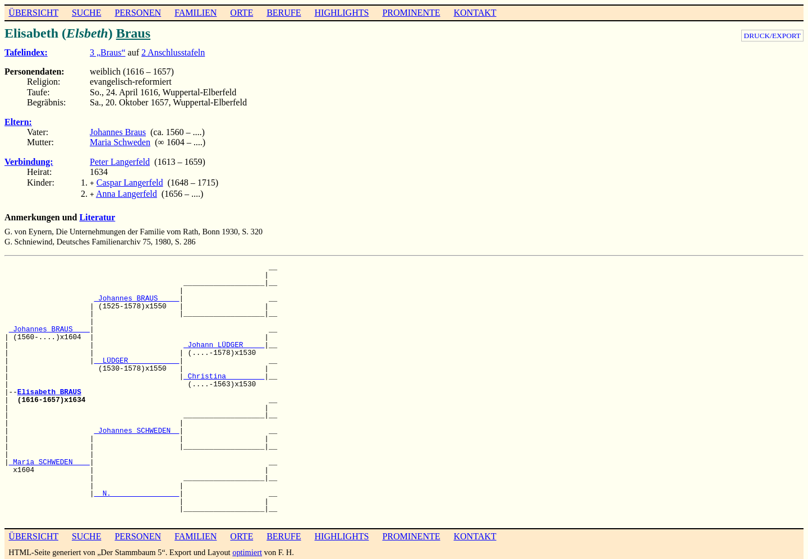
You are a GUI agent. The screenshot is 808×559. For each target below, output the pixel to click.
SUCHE (86, 12)
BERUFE (284, 12)
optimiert (247, 550)
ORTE (241, 12)
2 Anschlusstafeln (173, 52)
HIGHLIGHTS (342, 12)
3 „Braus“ (108, 52)
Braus (133, 33)
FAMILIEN (196, 12)
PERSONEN (137, 12)
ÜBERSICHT (33, 12)
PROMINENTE (411, 12)
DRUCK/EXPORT (772, 35)
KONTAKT (474, 12)
